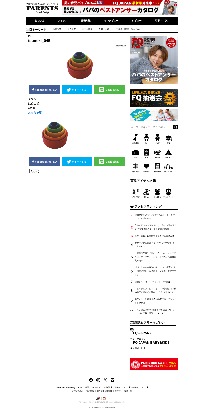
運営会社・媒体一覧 (123, 391)
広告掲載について (120, 387)
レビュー (137, 20)
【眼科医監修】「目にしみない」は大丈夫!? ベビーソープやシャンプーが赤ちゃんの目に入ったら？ (155, 257)
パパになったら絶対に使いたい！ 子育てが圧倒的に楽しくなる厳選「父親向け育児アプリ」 (155, 271)
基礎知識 (86, 20)
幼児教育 (71, 29)
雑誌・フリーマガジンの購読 (97, 387)
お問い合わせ (78, 391)
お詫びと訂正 (139, 348)
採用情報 (90, 391)
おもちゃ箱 (35, 112)
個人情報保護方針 (104, 391)
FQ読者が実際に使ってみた (128, 29)
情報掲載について (138, 387)
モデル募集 (87, 29)
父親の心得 (104, 29)
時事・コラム (162, 20)
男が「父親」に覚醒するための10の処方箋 (154, 236)
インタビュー (111, 20)
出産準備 (57, 29)
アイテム (62, 20)
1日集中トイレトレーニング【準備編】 (153, 282)
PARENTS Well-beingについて (69, 387)
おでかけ (39, 20)
